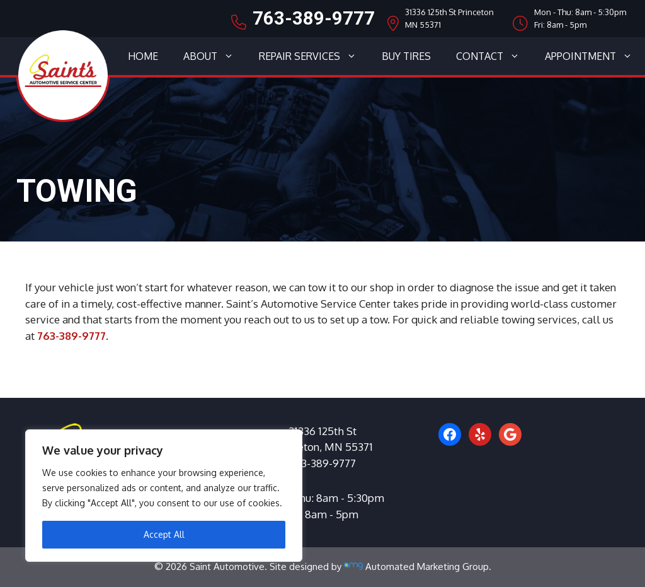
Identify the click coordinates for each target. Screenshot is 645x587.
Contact (494, 56)
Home (143, 56)
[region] (163, 495)
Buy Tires (406, 56)
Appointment (595, 56)
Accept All (164, 534)
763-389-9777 (314, 18)
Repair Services (314, 56)
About (214, 56)
